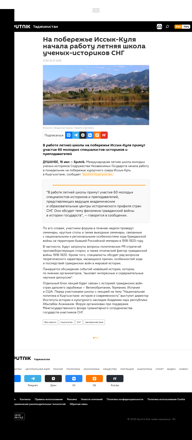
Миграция (127, 369)
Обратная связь (78, 404)
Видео (171, 369)
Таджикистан (13, 369)
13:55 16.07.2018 (52, 60)
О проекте (10, 399)
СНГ (79, 322)
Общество (110, 369)
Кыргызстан (67, 322)
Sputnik (49, 127)
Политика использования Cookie (166, 399)
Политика (73, 369)
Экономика (92, 369)
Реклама (72, 399)
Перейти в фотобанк (84, 127)
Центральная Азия (94, 322)
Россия (58, 369)
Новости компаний (92, 399)
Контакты (25, 399)
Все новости (50, 322)
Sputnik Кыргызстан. (98, 174)
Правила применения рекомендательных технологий (35, 404)
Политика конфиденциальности (125, 399)
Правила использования (49, 399)
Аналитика (144, 369)
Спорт (160, 369)
